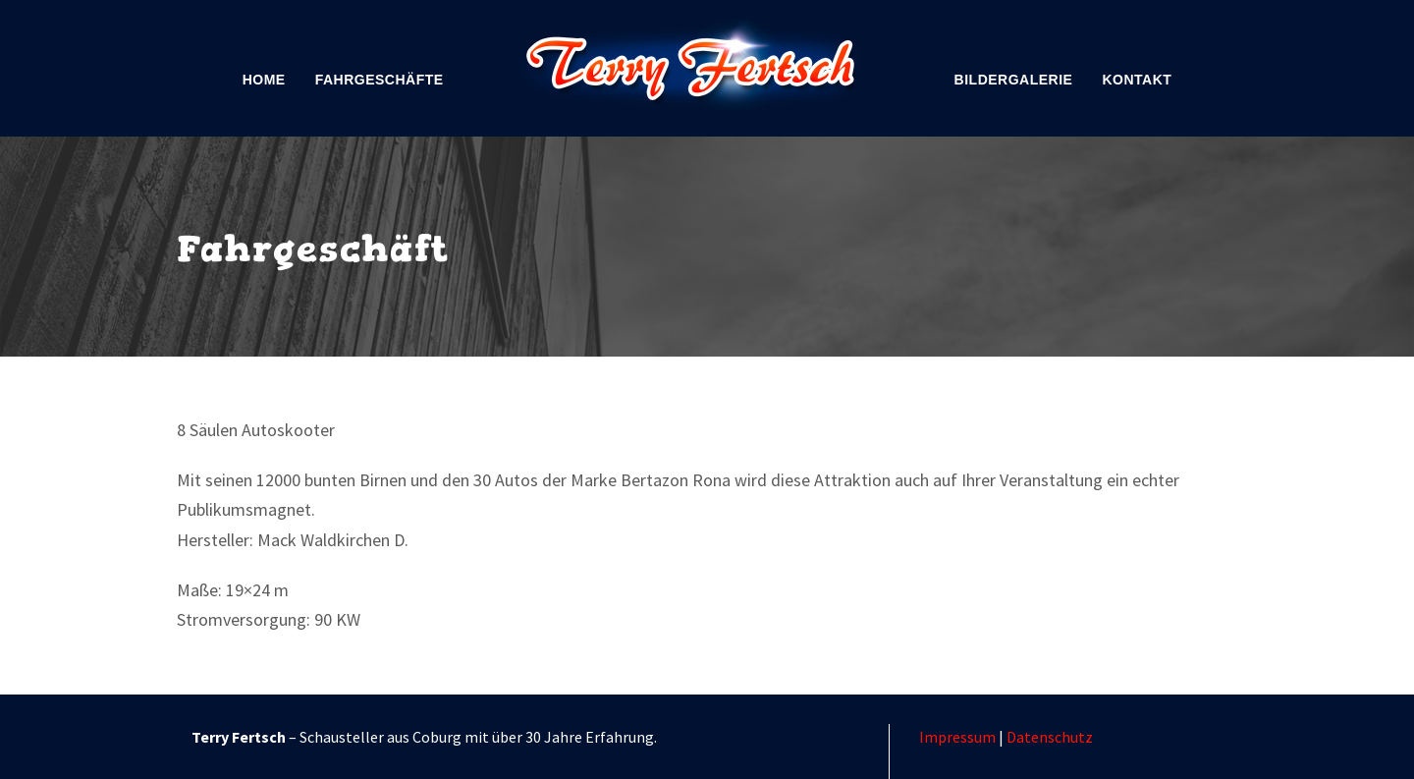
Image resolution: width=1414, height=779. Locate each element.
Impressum (957, 737)
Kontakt (1136, 79)
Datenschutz (1049, 737)
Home (264, 79)
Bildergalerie (1013, 79)
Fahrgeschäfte (379, 79)
